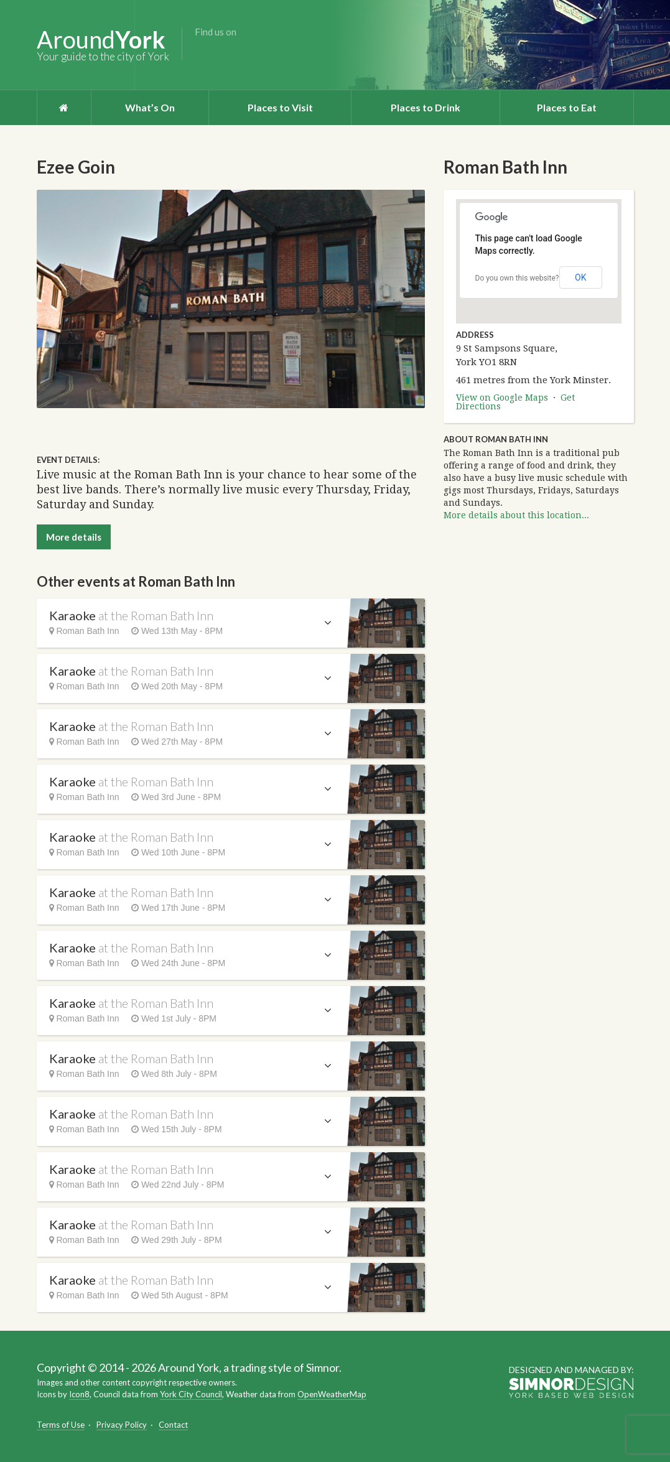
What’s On (150, 107)
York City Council (191, 1394)
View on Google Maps (502, 398)
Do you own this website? (517, 278)
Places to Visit (280, 107)
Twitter (223, 51)
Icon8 (79, 1394)
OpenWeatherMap (331, 1394)
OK (580, 277)
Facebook (203, 51)
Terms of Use (61, 1425)
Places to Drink (425, 107)
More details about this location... (516, 515)
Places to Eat (567, 107)
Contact (173, 1425)
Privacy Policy (121, 1425)
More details (73, 536)
